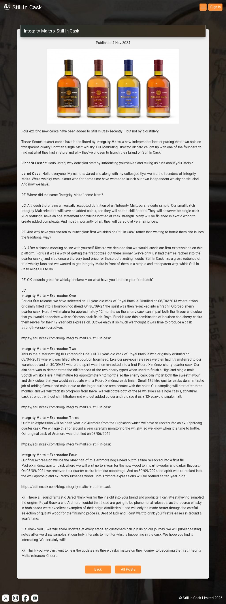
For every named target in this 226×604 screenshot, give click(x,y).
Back (98, 569)
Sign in (215, 7)
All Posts (128, 569)
